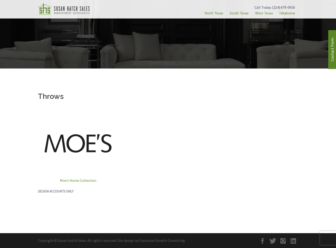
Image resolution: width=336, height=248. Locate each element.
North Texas (214, 13)
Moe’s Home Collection (78, 180)
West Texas (264, 13)
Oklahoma (287, 13)
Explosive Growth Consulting (162, 240)
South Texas (239, 13)
